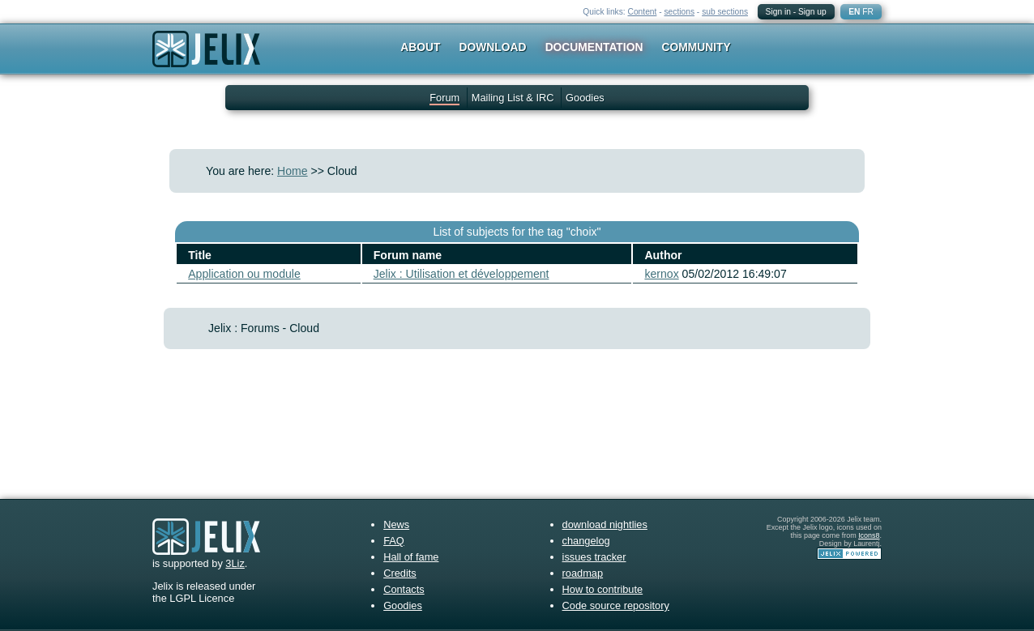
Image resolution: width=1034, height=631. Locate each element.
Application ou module (244, 273)
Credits (400, 573)
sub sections (725, 11)
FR (868, 11)
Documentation (594, 47)
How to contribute (602, 589)
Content (642, 11)
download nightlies (604, 524)
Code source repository (615, 605)
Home (292, 170)
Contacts (404, 589)
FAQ (393, 541)
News (396, 524)
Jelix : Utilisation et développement (461, 273)
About (420, 47)
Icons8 (868, 535)
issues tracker (594, 557)
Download (493, 47)
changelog (586, 541)
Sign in (778, 11)
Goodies (585, 98)
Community (696, 47)
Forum (444, 98)
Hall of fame (410, 557)
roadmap (583, 573)
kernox (661, 273)
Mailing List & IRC (513, 98)
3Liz (234, 563)
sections (679, 11)
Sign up (812, 11)
